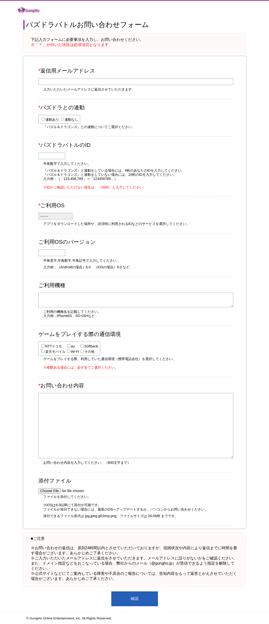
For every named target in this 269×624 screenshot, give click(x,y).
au (73, 346)
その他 (89, 352)
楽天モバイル (55, 352)
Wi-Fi (75, 352)
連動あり (52, 119)
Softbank (91, 346)
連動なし (71, 119)
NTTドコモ (53, 346)
